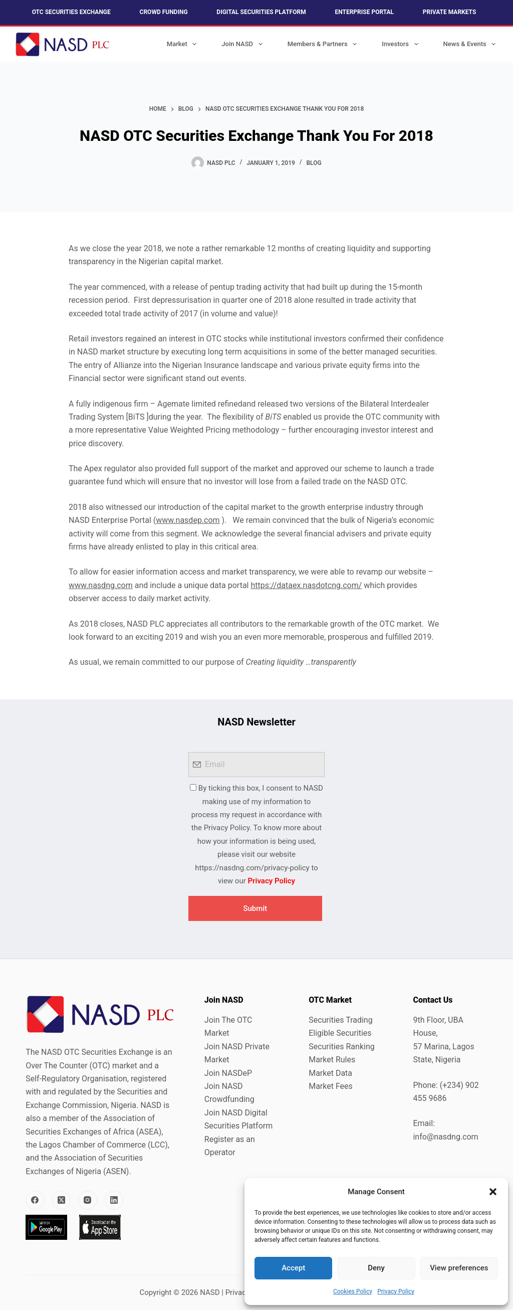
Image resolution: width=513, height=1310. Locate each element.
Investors (402, 44)
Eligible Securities (340, 1033)
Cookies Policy (352, 1291)
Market (184, 44)
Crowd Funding (164, 12)
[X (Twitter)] (61, 1200)
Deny (376, 1267)
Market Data (330, 1073)
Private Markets (449, 12)
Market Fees (331, 1086)
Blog (313, 162)
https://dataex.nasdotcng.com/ (306, 585)
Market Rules (332, 1059)
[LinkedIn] (114, 1200)
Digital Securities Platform (261, 12)
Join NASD (243, 44)
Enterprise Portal (364, 12)
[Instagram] (87, 1200)
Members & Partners (324, 44)
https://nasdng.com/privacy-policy (252, 867)
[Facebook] (35, 1200)
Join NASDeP (228, 1073)
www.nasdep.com (187, 520)
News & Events (471, 44)
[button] (493, 1192)
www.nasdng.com (101, 585)
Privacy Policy (395, 1291)
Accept (293, 1267)
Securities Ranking (342, 1046)
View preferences (459, 1267)
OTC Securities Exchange (71, 12)
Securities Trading (341, 1020)
